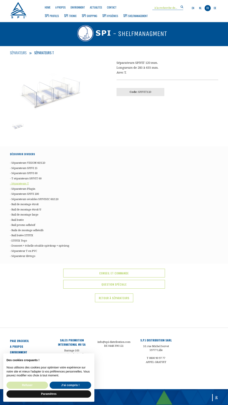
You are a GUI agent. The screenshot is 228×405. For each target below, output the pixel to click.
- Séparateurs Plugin (22, 189)
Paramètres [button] (49, 393)
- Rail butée (17, 220)
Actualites (96, 7)
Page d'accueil (19, 341)
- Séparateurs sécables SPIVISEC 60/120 (34, 199)
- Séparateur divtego (22, 256)
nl (200, 8)
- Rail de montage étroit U (25, 209)
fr (207, 8)
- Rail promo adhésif (22, 225)
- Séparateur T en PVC (23, 251)
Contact (112, 7)
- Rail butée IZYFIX (21, 235)
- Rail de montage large (24, 214)
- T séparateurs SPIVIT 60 (25, 178)
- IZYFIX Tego (18, 240)
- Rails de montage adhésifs (27, 230)
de (215, 8)
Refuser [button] (27, 385)
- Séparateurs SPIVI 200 (24, 194)
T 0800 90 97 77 (156, 358)
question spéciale (114, 284)
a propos (60, 7)
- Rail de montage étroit (24, 204)
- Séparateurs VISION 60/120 (27, 163)
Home (47, 7)
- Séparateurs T (19, 183)
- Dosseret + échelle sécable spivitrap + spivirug (39, 245)
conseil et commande (114, 273)
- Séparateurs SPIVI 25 (23, 168)
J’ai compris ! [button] (70, 385)
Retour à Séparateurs (114, 298)
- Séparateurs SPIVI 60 (23, 173)
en (193, 8)
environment (78, 7)
